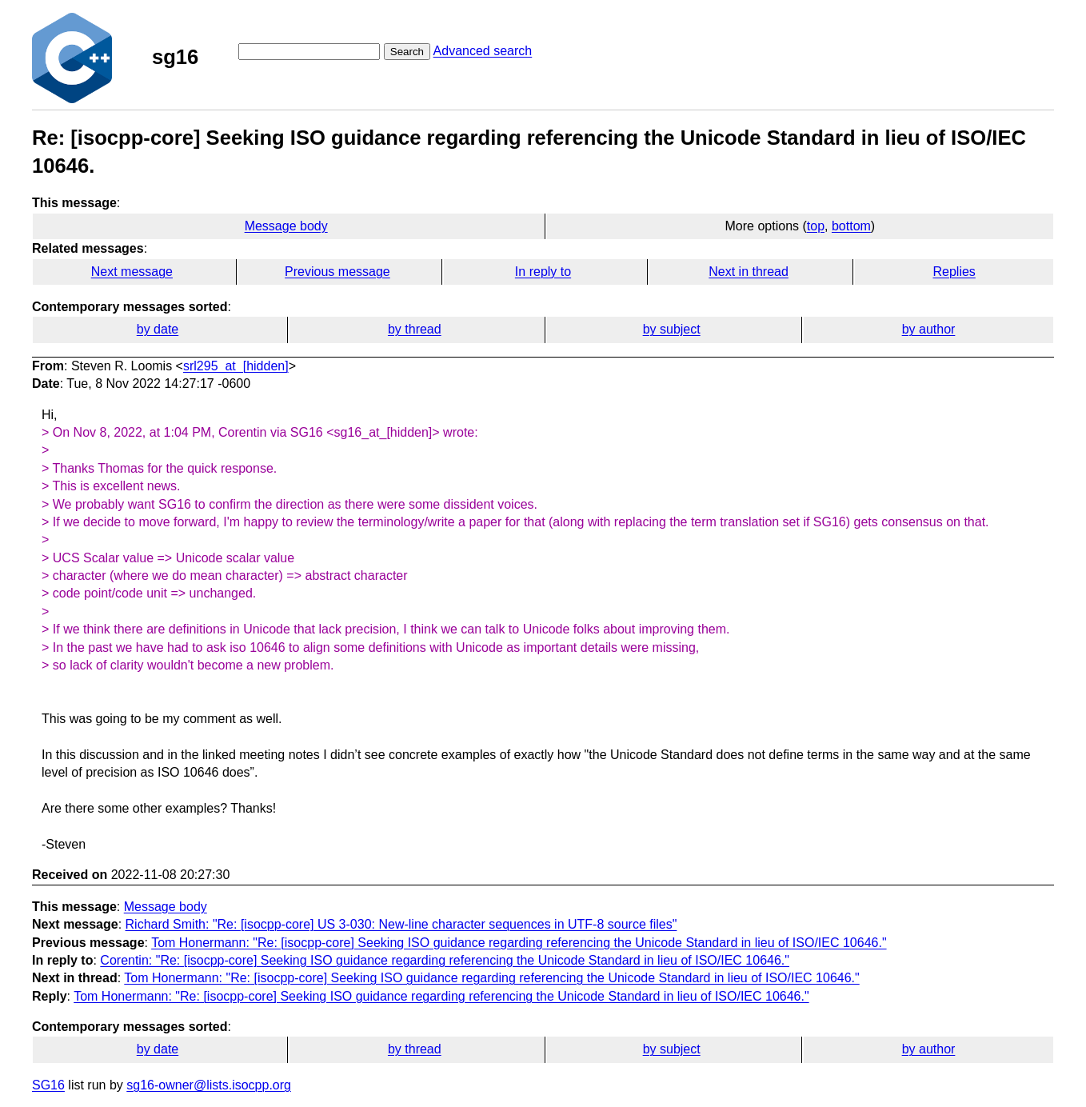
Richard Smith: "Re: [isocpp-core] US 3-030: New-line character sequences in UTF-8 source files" (401, 924)
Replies (953, 271)
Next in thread (749, 271)
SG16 (48, 1085)
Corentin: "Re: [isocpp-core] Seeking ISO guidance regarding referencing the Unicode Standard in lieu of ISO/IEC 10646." (444, 960)
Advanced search (483, 51)
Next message (132, 271)
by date (157, 329)
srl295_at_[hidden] (236, 366)
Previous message (337, 271)
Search (407, 52)
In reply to (543, 271)
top (815, 226)
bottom (851, 226)
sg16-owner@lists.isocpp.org (208, 1085)
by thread (414, 329)
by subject (672, 329)
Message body (286, 226)
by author (929, 329)
